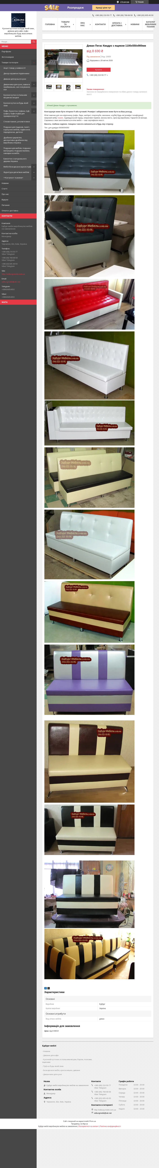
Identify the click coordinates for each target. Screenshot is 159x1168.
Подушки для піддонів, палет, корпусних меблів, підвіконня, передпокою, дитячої (17, 129)
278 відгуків (124, 2)
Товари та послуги (10, 62)
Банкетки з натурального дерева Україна (15, 159)
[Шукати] (34, 42)
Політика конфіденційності (110, 1126)
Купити (98, 69)
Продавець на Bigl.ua (79, 1124)
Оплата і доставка (10, 210)
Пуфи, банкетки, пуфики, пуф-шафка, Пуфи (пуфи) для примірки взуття (17, 113)
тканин (60, 118)
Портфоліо (6, 51)
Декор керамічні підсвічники (16, 73)
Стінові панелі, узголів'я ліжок (17, 121)
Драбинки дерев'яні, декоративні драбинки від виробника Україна (15, 140)
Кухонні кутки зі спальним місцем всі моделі (15, 96)
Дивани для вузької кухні (15, 79)
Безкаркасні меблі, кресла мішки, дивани (61, 1070)
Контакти (100, 24)
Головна (50, 24)
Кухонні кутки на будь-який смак (16, 104)
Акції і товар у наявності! (14, 68)
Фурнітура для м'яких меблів (16, 172)
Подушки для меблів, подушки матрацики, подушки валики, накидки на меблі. (17, 150)
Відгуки (5, 199)
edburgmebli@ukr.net (11, 282)
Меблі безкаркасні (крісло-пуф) (17, 166)
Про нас (5, 194)
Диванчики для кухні (52, 1074)
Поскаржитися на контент (88, 1126)
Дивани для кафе (51, 1055)
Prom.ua (92, 1121)
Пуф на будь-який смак (53, 1066)
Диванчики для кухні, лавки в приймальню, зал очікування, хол (17, 87)
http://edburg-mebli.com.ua (13, 274)
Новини (5, 183)
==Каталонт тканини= (13, 177)
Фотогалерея (8, 57)
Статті (4, 188)
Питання (5, 205)
